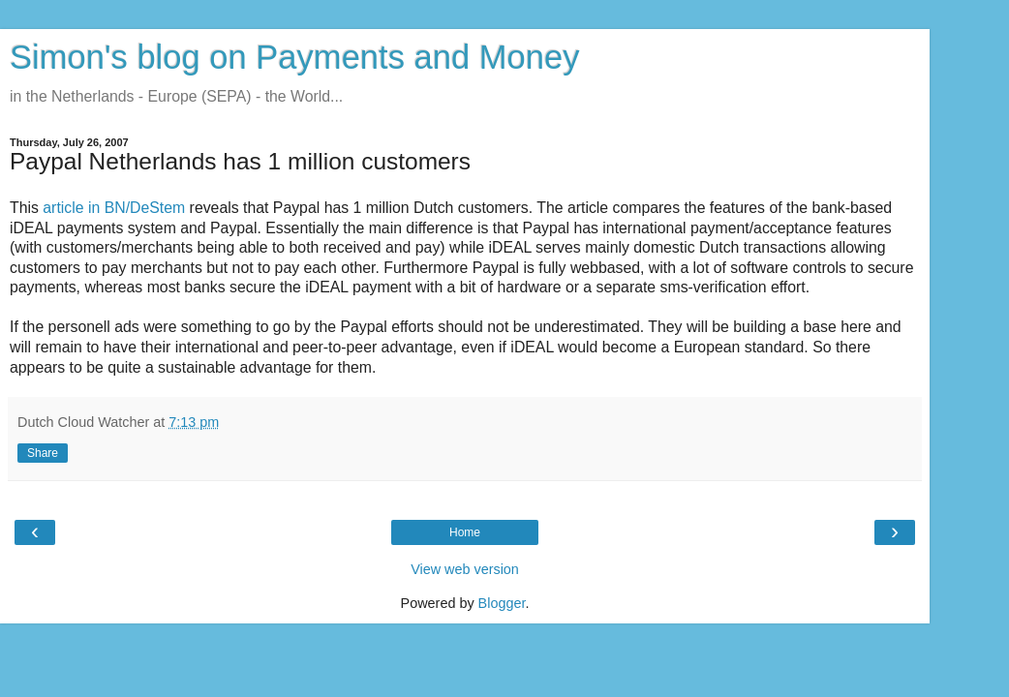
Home (464, 532)
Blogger (502, 603)
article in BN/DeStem (114, 207)
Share (42, 453)
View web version (465, 569)
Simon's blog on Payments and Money (294, 57)
